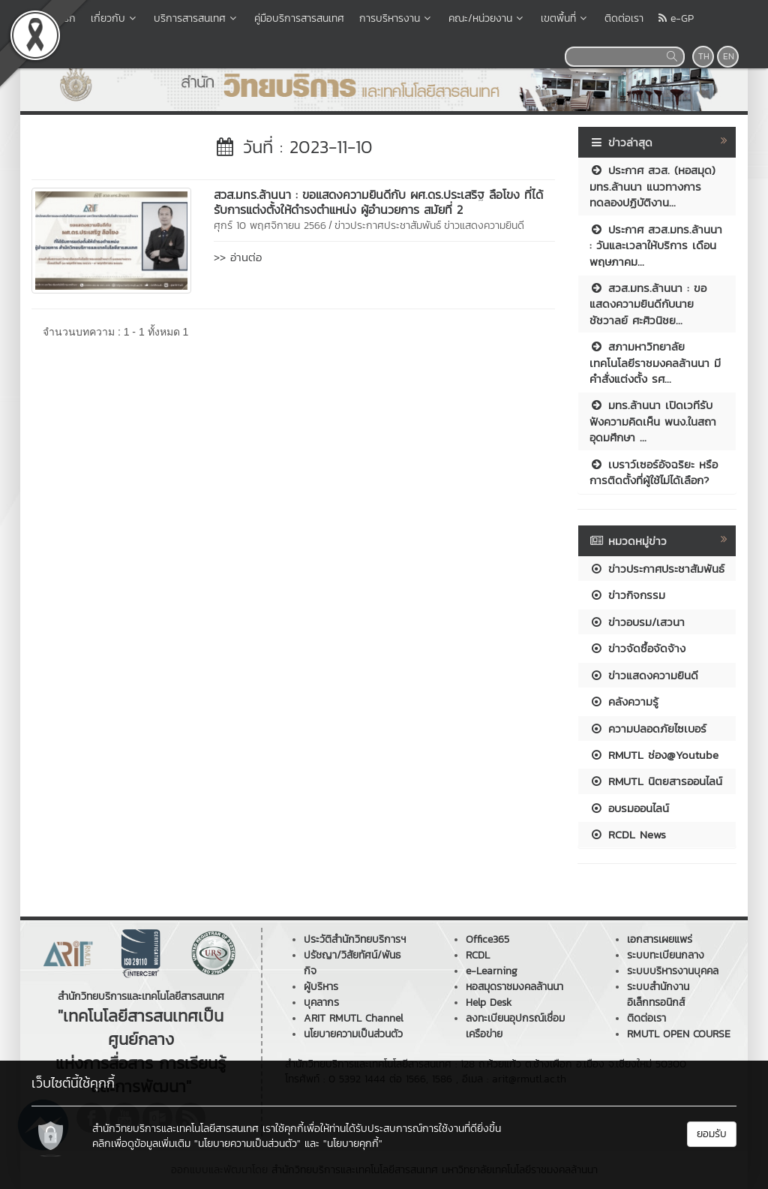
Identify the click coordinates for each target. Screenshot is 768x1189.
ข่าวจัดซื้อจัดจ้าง (638, 648)
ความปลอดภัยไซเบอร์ (648, 728)
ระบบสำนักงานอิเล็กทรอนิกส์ (658, 994)
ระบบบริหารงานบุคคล (672, 971)
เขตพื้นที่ (565, 18)
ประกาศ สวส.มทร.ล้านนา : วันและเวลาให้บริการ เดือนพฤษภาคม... (656, 245)
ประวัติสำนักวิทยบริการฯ (355, 939)
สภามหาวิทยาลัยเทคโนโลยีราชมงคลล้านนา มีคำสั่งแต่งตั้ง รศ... (655, 362)
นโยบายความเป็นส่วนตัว (353, 1034)
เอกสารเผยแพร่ (659, 939)
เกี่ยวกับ (115, 18)
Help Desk (489, 1002)
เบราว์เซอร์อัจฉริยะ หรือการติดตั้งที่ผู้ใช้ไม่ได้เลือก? (654, 472)
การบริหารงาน (396, 18)
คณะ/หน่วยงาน (487, 18)
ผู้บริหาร (321, 987)
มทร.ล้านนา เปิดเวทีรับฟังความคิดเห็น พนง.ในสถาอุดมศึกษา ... (653, 421)
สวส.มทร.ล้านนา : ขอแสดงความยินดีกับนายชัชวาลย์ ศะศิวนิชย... (648, 304)
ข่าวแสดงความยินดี (484, 225)
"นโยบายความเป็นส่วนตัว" (247, 1143)
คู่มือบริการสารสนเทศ (299, 18)
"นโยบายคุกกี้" (352, 1143)
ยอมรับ (712, 1134)
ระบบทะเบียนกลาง (665, 955)
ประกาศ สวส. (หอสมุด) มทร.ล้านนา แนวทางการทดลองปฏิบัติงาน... (653, 186)
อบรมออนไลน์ (629, 808)
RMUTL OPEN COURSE (678, 1034)
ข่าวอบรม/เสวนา (637, 622)
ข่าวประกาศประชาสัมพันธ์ (387, 225)
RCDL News (628, 834)
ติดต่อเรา (624, 18)
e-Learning (492, 971)
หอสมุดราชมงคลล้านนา (514, 987)
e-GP (676, 18)
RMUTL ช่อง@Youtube (654, 754)
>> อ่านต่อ (238, 257)
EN (728, 56)
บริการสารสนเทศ (196, 18)
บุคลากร (321, 1002)
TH (704, 56)
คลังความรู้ (624, 701)
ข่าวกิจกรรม (627, 595)
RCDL (478, 955)
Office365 (487, 939)
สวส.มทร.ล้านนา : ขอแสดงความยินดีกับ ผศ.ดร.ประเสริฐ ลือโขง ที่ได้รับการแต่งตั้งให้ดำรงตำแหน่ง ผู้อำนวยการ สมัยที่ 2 (378, 201)
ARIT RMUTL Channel (354, 1018)
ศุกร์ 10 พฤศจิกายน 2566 (270, 225)
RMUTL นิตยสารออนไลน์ (656, 781)
